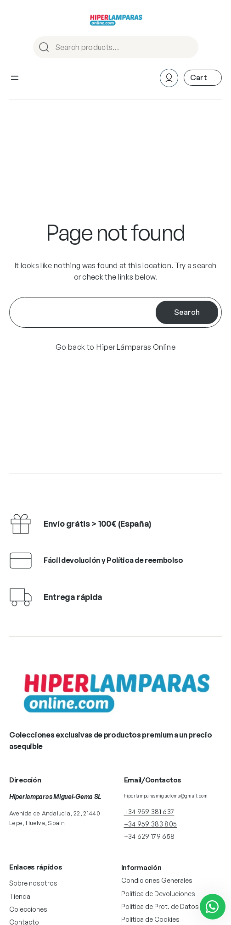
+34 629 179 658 (149, 836)
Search (187, 48)
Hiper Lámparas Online (135, 347)
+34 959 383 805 (150, 824)
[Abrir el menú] (14, 77)
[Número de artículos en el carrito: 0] (203, 78)
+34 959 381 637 (149, 811)
